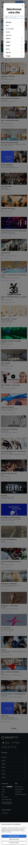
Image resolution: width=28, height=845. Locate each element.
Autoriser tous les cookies (14, 836)
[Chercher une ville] (14, 17)
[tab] (14, 29)
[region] (14, 833)
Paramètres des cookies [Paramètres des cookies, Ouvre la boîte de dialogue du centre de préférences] (14, 842)
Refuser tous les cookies (14, 839)
